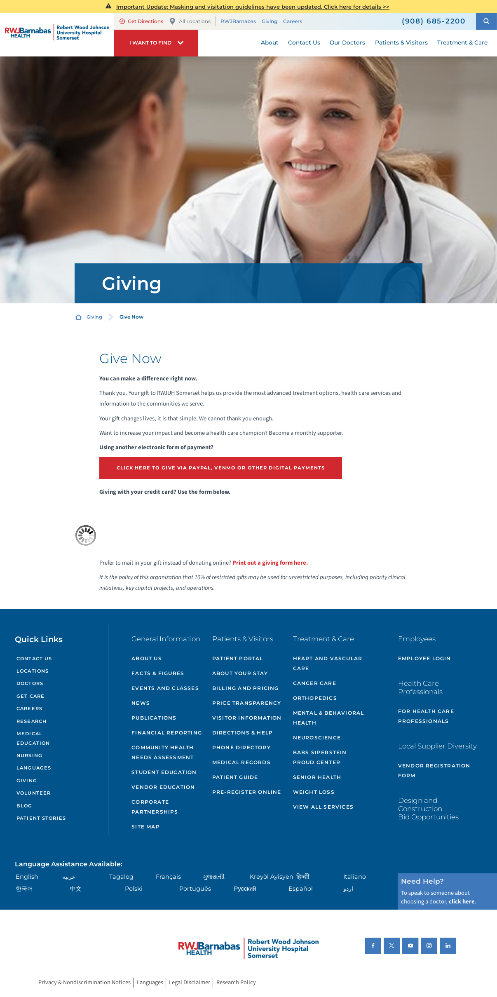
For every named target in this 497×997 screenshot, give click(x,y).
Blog (24, 806)
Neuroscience (317, 737)
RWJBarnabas (238, 21)
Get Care (30, 696)
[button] (486, 21)
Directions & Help (242, 733)
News (140, 703)
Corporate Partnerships (154, 807)
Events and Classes (165, 688)
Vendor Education (163, 787)
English (27, 876)
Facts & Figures (157, 673)
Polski (134, 888)
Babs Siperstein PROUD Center (320, 757)
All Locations (190, 21)
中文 (76, 888)
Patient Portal (237, 658)
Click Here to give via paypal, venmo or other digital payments (221, 468)
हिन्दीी (302, 876)
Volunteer (33, 793)
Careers (292, 21)
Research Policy (236, 982)
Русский (245, 888)
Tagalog (121, 876)
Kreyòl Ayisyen (271, 876)
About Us (146, 658)
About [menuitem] (270, 42)
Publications (153, 718)
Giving (269, 21)
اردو (348, 888)
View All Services (323, 807)
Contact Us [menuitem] (304, 42)
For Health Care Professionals (426, 716)
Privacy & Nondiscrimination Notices (84, 982)
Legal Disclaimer (189, 982)
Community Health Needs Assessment (162, 752)
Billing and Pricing (245, 688)
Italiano (354, 876)
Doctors (29, 683)
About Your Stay (240, 673)
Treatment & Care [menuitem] (462, 42)
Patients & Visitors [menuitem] (401, 42)
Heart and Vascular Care (328, 663)
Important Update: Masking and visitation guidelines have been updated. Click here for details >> (252, 6)
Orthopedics (315, 698)
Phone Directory (241, 747)
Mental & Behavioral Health (328, 718)
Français (168, 876)
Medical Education (33, 738)
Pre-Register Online (246, 792)
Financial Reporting (166, 733)
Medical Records (241, 762)
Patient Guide (235, 777)
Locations (32, 671)
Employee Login (424, 658)
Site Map (145, 826)
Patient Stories (41, 818)
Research (31, 721)
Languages (33, 768)
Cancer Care (314, 683)
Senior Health (317, 777)
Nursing (29, 755)
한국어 (24, 888)
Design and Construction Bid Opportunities (428, 808)
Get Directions (141, 21)
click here (462, 901)
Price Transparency (246, 703)
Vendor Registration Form (434, 770)
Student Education (164, 772)
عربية (68, 876)
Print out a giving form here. (270, 562)
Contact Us (34, 659)
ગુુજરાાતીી (214, 876)
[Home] (57, 34)
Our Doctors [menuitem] (347, 42)
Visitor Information (247, 718)
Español (300, 888)
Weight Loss (314, 792)
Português (195, 888)
